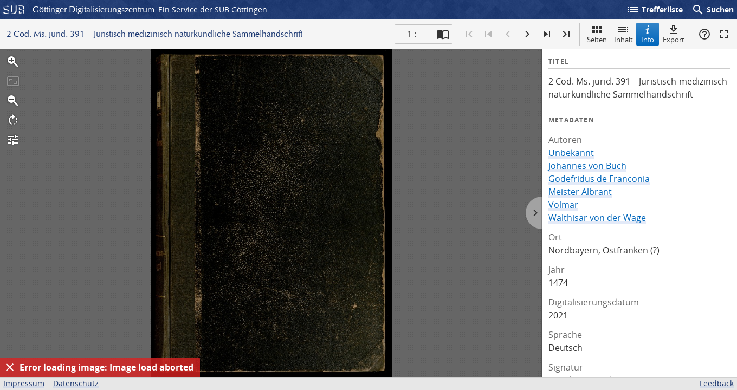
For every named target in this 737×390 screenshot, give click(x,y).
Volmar (563, 205)
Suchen (712, 9)
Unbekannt (571, 153)
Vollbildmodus (723, 34)
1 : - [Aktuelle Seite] (414, 34)
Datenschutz (76, 383)
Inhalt (623, 33)
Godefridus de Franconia (599, 179)
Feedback (717, 383)
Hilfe (704, 34)
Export (673, 33)
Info (647, 33)
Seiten (597, 33)
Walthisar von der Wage (597, 218)
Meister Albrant (580, 192)
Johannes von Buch (587, 166)
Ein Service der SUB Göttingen (212, 9)
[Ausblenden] (10, 367)
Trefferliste (654, 9)
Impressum (23, 383)
